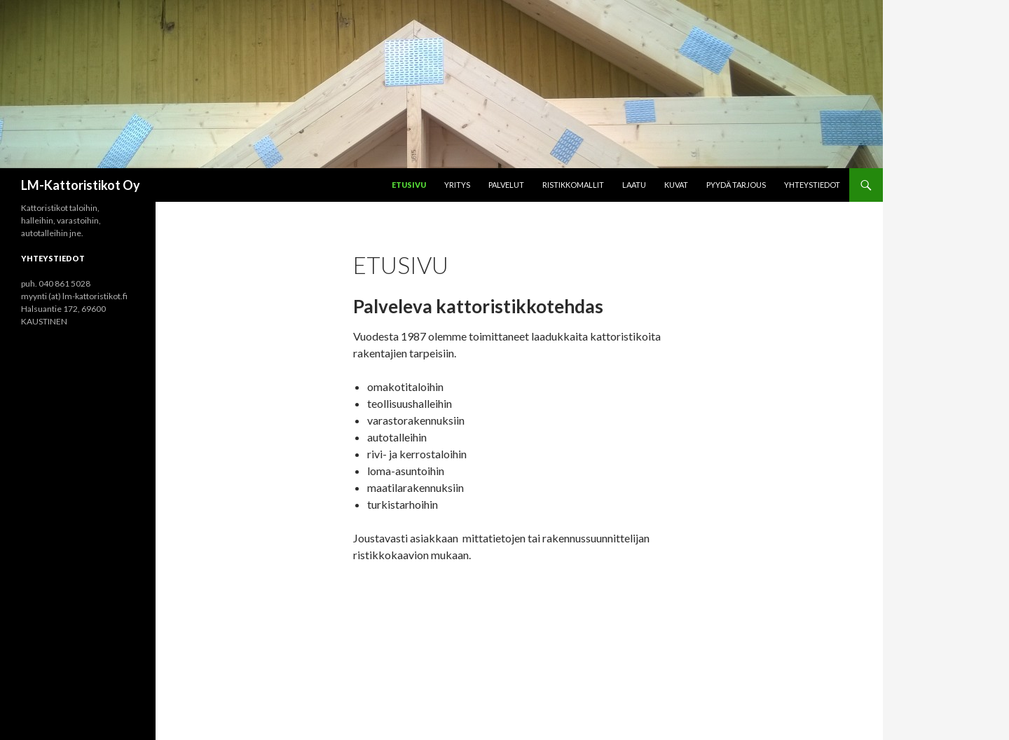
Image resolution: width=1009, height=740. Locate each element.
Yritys (457, 184)
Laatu (634, 184)
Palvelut (506, 184)
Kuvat (676, 184)
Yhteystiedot (812, 184)
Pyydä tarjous (736, 184)
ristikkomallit (573, 184)
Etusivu (409, 184)
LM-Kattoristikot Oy (80, 185)
